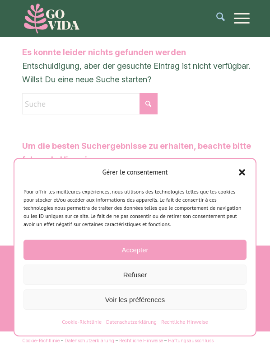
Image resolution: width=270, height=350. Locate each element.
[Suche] (216, 18)
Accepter (134, 250)
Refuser (135, 275)
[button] (242, 172)
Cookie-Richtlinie (82, 321)
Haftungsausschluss (191, 340)
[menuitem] (216, 18)
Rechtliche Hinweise (184, 321)
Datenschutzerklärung (131, 321)
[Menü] (237, 18)
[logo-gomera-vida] (112, 18)
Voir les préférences (135, 299)
